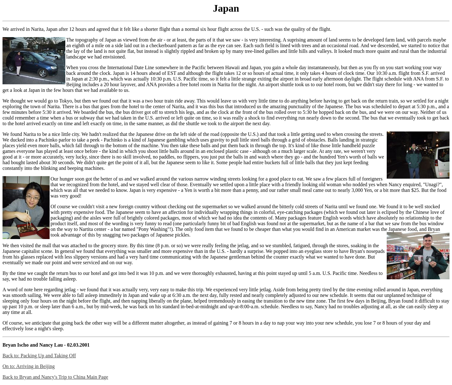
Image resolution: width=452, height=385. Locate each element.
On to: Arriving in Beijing (29, 366)
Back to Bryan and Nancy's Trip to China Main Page (55, 377)
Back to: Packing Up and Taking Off (39, 355)
